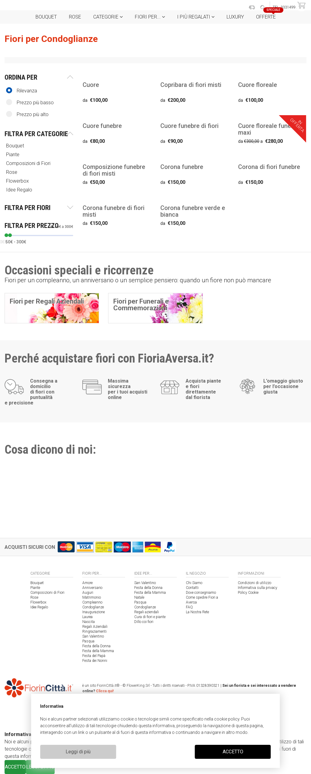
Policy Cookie (248, 592)
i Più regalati (195, 17)
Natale (139, 597)
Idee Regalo (19, 190)
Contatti (192, 588)
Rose (75, 17)
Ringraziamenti (94, 631)
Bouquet (46, 17)
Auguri (87, 592)
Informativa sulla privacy (257, 588)
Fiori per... (150, 17)
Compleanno (92, 602)
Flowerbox (18, 181)
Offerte (268, 15)
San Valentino (93, 636)
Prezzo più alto (27, 114)
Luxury (235, 17)
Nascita (88, 622)
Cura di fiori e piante (150, 617)
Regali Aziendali (95, 626)
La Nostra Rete (197, 612)
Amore (87, 583)
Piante (13, 154)
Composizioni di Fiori (29, 163)
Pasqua (88, 641)
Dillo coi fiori (143, 622)
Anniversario (92, 588)
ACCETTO (233, 752)
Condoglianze (93, 607)
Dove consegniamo (201, 592)
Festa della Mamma (98, 651)
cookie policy (226, 719)
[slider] (6, 235)
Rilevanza (21, 90)
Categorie (108, 17)
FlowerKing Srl (138, 685)
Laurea (87, 617)
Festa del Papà (93, 656)
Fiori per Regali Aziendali (47, 301)
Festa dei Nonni (94, 661)
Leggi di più (78, 752)
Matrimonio (91, 597)
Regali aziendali (146, 612)
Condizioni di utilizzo (254, 583)
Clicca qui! (105, 691)
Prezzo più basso (30, 102)
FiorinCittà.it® (108, 685)
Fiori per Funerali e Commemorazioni (141, 305)
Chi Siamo (194, 583)
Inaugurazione (93, 612)
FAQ (189, 607)
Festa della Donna (96, 646)
